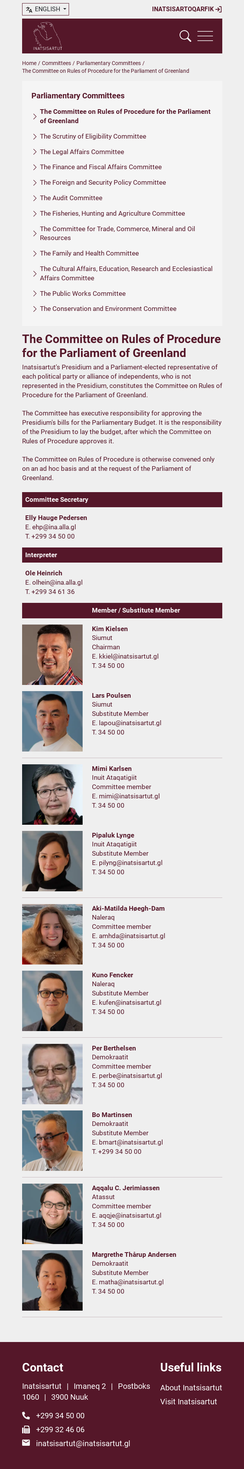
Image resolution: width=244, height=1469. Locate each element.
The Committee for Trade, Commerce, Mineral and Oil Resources (117, 233)
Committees (56, 63)
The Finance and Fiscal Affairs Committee (101, 167)
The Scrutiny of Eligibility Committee (93, 136)
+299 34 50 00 (60, 1415)
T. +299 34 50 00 (50, 536)
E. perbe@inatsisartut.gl (127, 1075)
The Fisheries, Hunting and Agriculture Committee (112, 213)
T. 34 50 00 (108, 665)
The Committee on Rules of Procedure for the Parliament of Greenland (125, 116)
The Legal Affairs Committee (82, 152)
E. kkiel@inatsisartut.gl (125, 656)
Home (29, 63)
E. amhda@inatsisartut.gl (128, 936)
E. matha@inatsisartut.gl (128, 1282)
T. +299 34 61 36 (50, 591)
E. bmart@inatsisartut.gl (127, 1142)
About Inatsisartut (191, 1387)
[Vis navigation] (205, 36)
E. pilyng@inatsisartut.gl (127, 863)
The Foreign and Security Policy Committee (103, 182)
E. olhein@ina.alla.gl (54, 582)
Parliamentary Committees (108, 63)
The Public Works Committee (83, 293)
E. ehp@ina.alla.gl (50, 527)
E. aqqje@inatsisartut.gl (126, 1215)
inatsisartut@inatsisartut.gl (83, 1443)
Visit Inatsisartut (188, 1401)
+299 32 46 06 (60, 1429)
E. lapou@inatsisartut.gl (126, 723)
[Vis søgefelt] (185, 36)
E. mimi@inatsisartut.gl (126, 796)
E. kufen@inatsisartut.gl (126, 1002)
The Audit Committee (71, 198)
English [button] (43, 9)
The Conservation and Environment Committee (108, 308)
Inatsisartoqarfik (187, 9)
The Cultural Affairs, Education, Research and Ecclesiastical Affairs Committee (126, 273)
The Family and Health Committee (89, 253)
